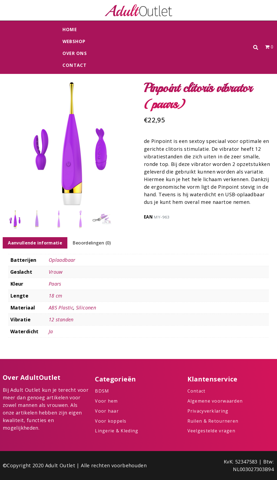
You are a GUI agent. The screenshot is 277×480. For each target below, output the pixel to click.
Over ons (74, 53)
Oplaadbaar (62, 260)
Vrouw (56, 272)
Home (69, 29)
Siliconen (86, 307)
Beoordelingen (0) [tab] (91, 243)
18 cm (55, 295)
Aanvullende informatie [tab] (35, 243)
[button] (255, 47)
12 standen (61, 319)
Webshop (74, 41)
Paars (55, 283)
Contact (74, 65)
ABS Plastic (61, 307)
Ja (51, 331)
